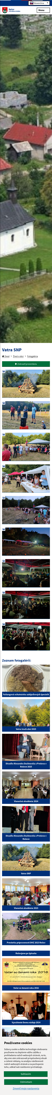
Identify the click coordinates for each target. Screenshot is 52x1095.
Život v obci (18, 356)
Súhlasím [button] (26, 1074)
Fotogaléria (32, 356)
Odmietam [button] (26, 1082)
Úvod (5, 356)
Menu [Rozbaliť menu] (43, 10)
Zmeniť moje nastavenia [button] (26, 1088)
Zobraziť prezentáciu (26, 363)
